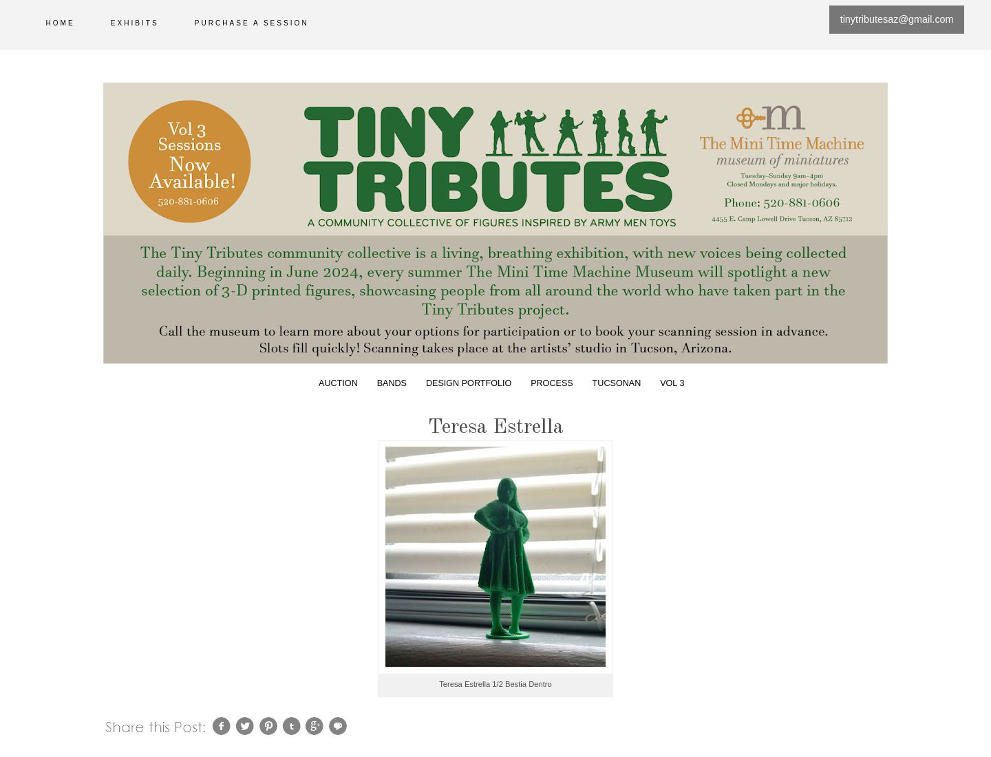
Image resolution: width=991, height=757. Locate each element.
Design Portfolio (468, 383)
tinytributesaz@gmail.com (897, 19)
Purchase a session (252, 23)
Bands (392, 383)
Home (60, 23)
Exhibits (135, 23)
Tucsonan (617, 383)
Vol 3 (672, 383)
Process (552, 383)
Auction (338, 383)
